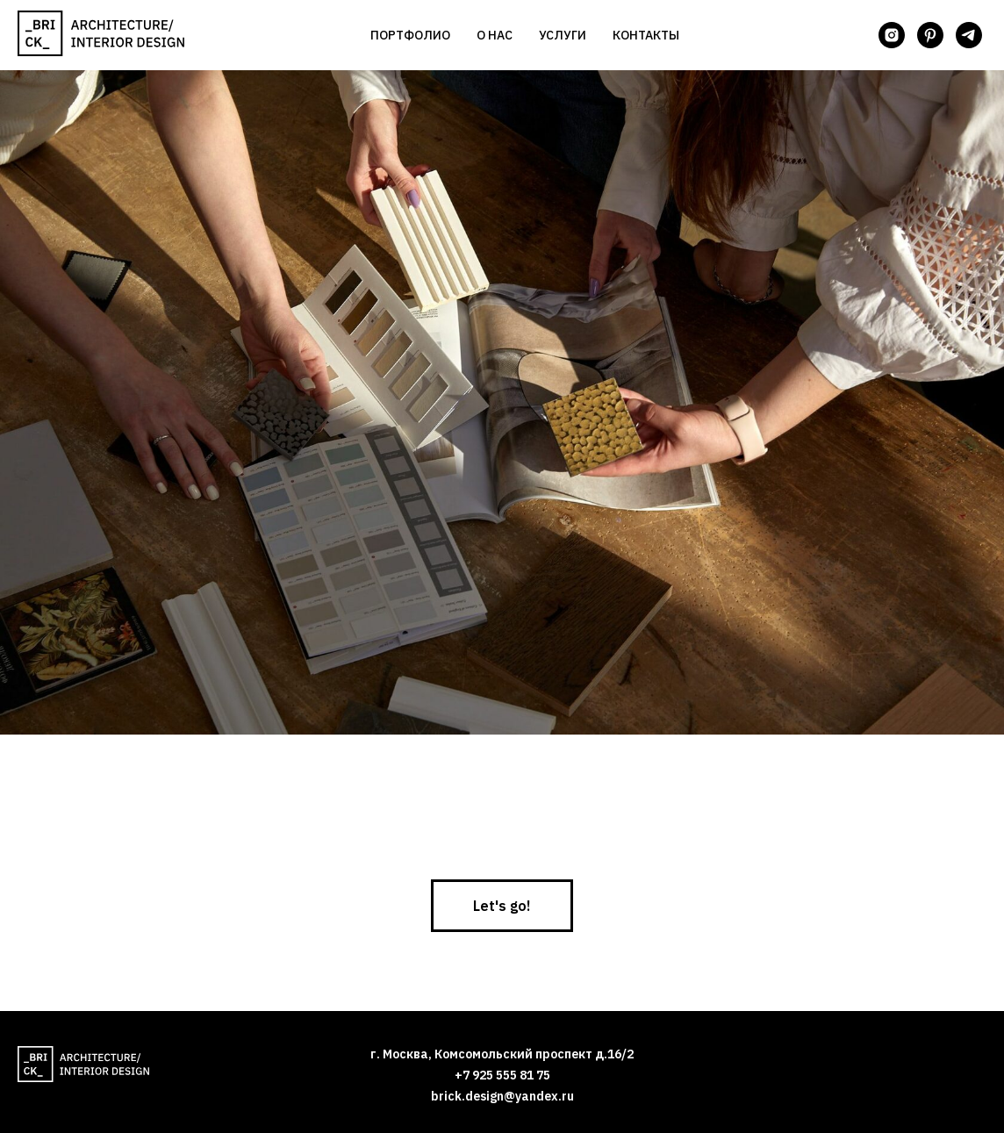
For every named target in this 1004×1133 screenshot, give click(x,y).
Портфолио (410, 35)
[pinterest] (930, 35)
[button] (502, 905)
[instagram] (891, 35)
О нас (495, 35)
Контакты (646, 35)
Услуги (562, 35)
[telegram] (969, 35)
